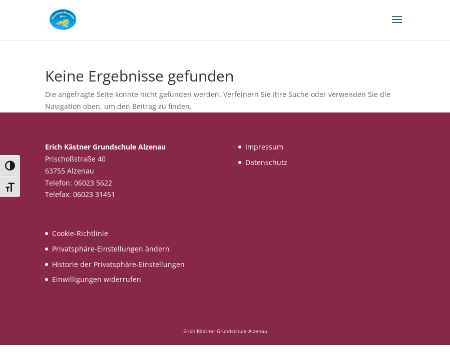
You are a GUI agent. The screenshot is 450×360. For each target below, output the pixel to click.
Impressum (264, 147)
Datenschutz (266, 162)
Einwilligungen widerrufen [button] (96, 279)
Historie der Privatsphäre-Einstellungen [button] (118, 264)
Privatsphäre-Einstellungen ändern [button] (111, 249)
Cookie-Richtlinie (80, 233)
